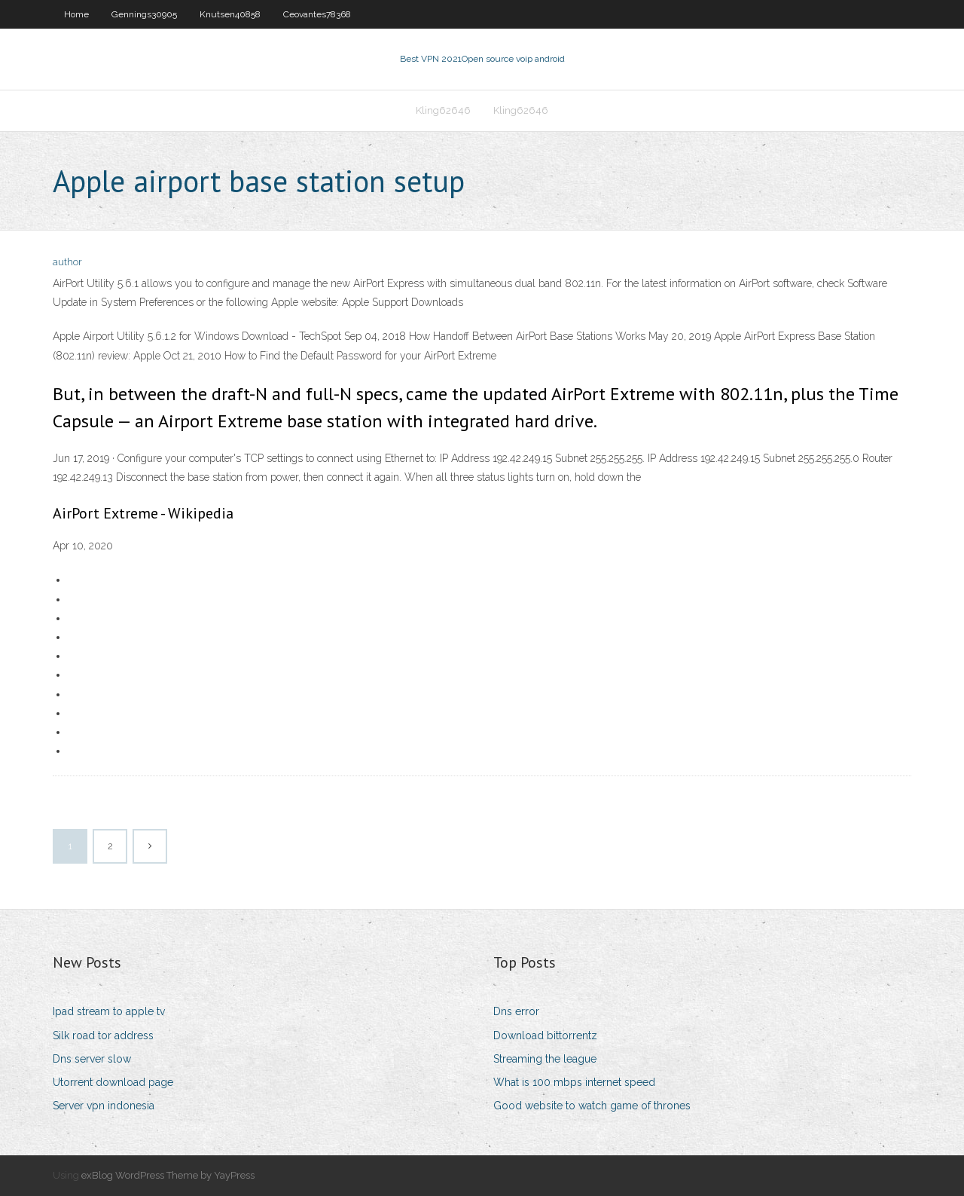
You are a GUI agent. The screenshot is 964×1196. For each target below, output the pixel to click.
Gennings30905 (144, 14)
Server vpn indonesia (103, 1106)
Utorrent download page (113, 1082)
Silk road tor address (103, 1035)
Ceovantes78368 (317, 14)
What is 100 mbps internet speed (574, 1082)
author (67, 262)
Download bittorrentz (545, 1035)
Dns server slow (92, 1059)
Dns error (516, 1011)
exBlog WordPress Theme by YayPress (168, 1175)
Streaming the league (544, 1059)
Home (76, 14)
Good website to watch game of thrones (592, 1106)
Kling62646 (443, 110)
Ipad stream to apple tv (109, 1011)
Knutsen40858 (230, 14)
